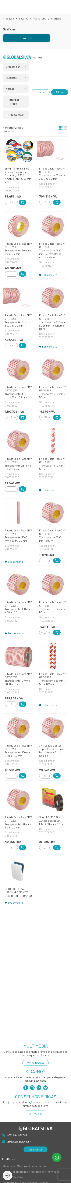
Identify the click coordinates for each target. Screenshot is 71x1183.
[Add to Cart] (22, 202)
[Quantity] (11, 202)
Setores (23, 18)
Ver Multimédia (35, 1062)
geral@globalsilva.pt (18, 1141)
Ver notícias (35, 1113)
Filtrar (59, 92)
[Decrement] (7, 202)
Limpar (41, 92)
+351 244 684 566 (17, 1135)
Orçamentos (35, 1149)
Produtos (8, 18)
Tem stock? (17, 114)
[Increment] (15, 202)
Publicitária (39, 18)
